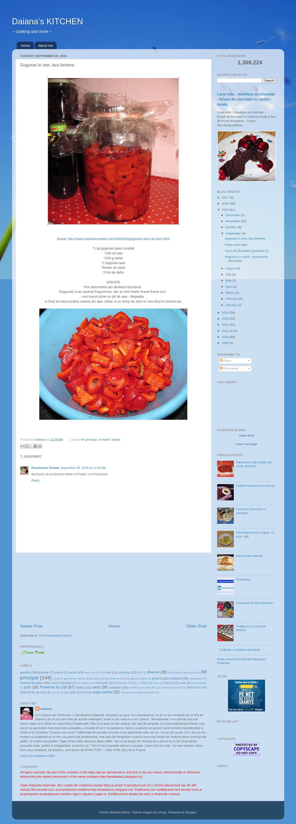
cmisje (161, 812)
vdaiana (46, 708)
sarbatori (115, 687)
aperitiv (25, 672)
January (232, 305)
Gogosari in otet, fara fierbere (245, 238)
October (232, 227)
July (229, 274)
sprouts (55, 692)
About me (45, 45)
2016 (226, 203)
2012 (226, 324)
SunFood (81, 692)
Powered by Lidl (53, 687)
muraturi (104, 439)
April (229, 286)
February (232, 298)
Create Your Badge (246, 444)
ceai (108, 672)
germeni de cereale (74, 678)
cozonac (124, 672)
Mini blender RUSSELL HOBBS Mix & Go (136, 683)
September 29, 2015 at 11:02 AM (83, 468)
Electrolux (173, 672)
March (230, 292)
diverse (153, 672)
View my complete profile (37, 756)
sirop (43, 692)
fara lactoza (190, 672)
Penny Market (199, 683)
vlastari (151, 692)
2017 (226, 197)
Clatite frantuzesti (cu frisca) (255, 485)
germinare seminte (115, 678)
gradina (157, 678)
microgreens (83, 683)
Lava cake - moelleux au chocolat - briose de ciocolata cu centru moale (246, 99)
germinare (95, 678)
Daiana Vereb (246, 435)
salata (116, 439)
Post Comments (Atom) (55, 635)
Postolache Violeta (45, 468)
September (234, 233)
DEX (140, 672)
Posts (225, 360)
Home (25, 45)
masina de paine (31, 683)
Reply (35, 480)
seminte (133, 687)
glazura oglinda (138, 678)
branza (58, 672)
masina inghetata (61, 683)
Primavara (243, 579)
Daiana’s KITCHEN (47, 21)
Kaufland (176, 678)
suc (66, 692)
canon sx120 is (92, 672)
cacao (72, 672)
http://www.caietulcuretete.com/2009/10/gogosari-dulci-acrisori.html (119, 239)
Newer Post (31, 626)
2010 (226, 337)
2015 (226, 210)
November (233, 221)
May (229, 280)
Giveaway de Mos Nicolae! (254, 603)
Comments (229, 368)
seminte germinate (171, 687)
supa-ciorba (102, 692)
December (233, 215)
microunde (101, 683)
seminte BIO (149, 687)
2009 (226, 343)
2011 (226, 331)
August (231, 268)
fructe (56, 678)
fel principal (89, 439)
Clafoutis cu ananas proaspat (239, 649)
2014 (226, 312)
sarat (96, 687)
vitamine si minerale (132, 692)
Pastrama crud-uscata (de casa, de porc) (254, 464)
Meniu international (249, 556)
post (27, 687)
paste (182, 683)
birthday (43, 672)
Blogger (190, 812)
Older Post (196, 626)
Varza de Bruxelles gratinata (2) (246, 251)
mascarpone (196, 678)
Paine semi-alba (236, 244)
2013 (226, 318)
